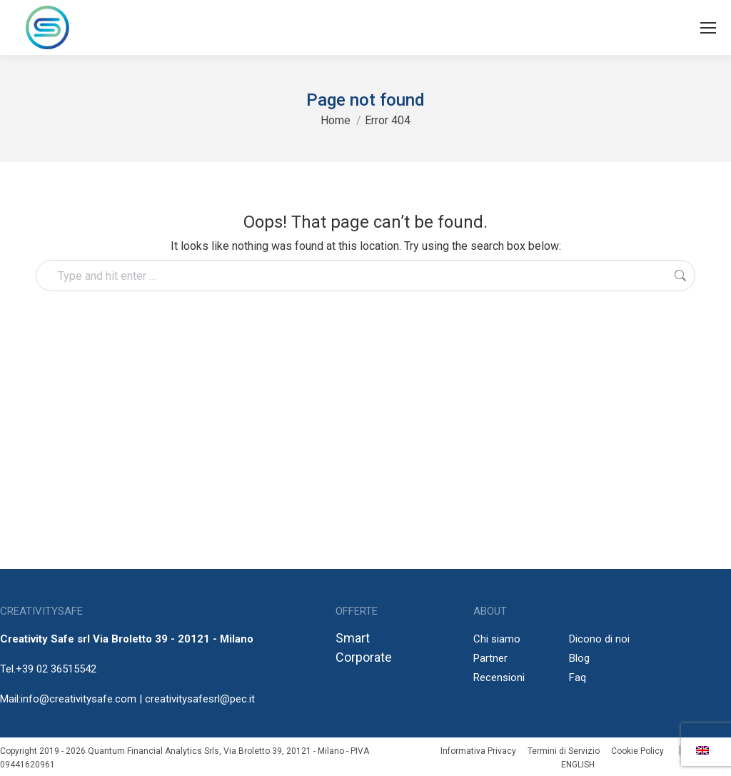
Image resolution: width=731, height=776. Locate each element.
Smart (353, 637)
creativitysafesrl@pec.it (200, 698)
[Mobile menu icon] (708, 27)
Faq (577, 677)
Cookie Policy (637, 751)
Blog (579, 658)
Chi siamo (496, 639)
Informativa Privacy (478, 751)
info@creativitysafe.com (78, 698)
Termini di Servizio (564, 751)
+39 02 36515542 (56, 668)
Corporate (364, 657)
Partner (490, 658)
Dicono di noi (599, 639)
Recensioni (499, 677)
